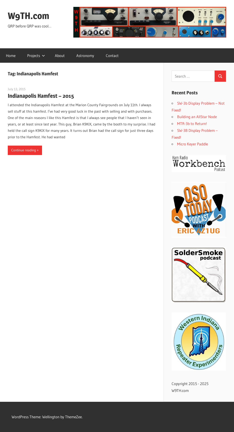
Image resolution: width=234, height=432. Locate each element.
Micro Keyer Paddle (192, 143)
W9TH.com (28, 15)
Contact (112, 55)
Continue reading (23, 150)
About (60, 55)
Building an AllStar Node (197, 116)
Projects (36, 55)
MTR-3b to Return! (192, 123)
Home (11, 55)
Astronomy (85, 55)
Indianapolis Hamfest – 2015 (41, 95)
